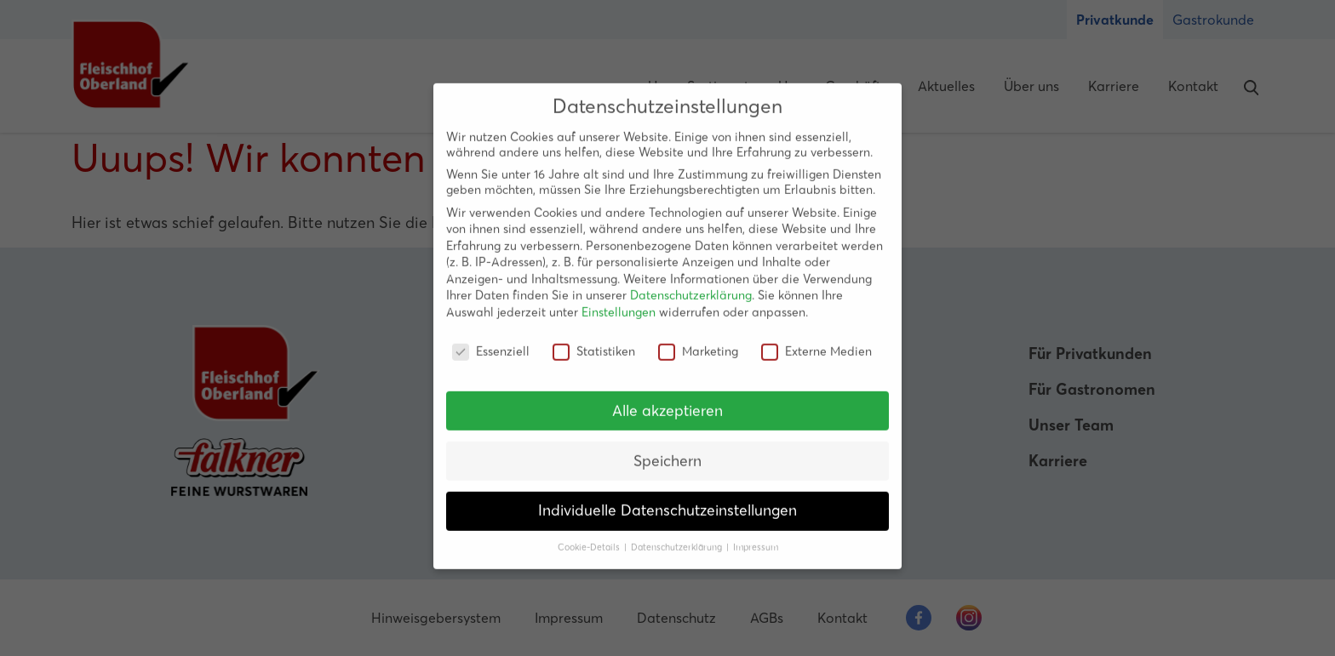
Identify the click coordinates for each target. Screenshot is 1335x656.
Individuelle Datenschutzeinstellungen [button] (667, 498)
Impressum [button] (755, 535)
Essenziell (491, 338)
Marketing (698, 338)
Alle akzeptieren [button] (667, 398)
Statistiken (594, 338)
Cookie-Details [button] (590, 535)
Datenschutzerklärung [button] (678, 535)
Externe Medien (816, 338)
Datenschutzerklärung (691, 283)
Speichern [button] (667, 448)
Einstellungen (619, 300)
